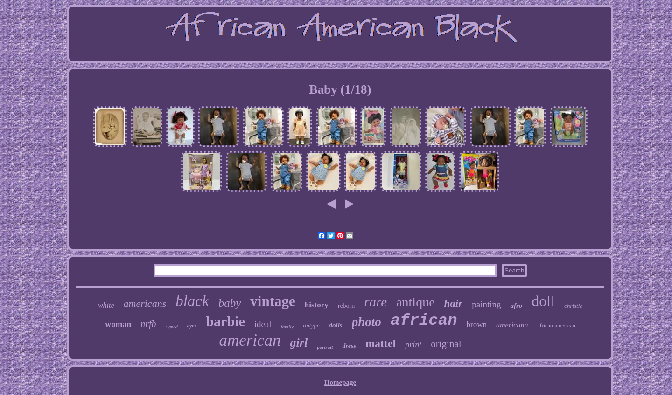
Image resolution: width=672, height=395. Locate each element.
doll (543, 301)
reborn (346, 305)
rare (375, 301)
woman (118, 324)
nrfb (148, 324)
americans (145, 303)
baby (229, 303)
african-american (556, 325)
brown (477, 324)
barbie (225, 321)
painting (486, 304)
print (413, 344)
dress (349, 345)
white (106, 305)
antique (415, 302)
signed (172, 326)
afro (516, 305)
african (424, 320)
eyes (192, 325)
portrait (325, 347)
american (249, 340)
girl (299, 342)
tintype (311, 325)
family (287, 326)
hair (453, 303)
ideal (263, 324)
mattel (380, 343)
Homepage (340, 382)
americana (512, 325)
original (446, 343)
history (317, 304)
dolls (336, 325)
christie (573, 305)
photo (366, 322)
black (192, 301)
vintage (272, 301)
